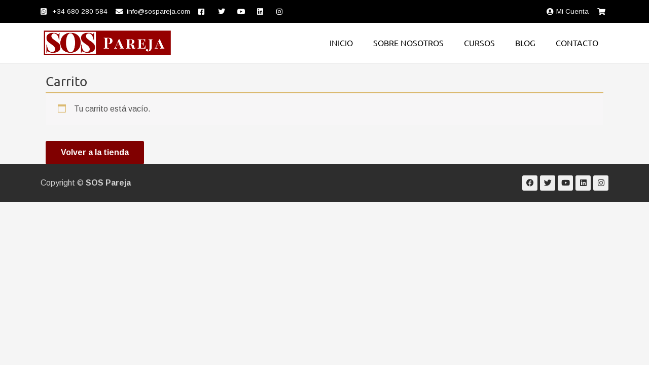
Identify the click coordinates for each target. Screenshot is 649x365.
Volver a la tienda (95, 152)
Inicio (341, 43)
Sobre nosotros (408, 43)
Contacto (577, 43)
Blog (525, 43)
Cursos (479, 43)
